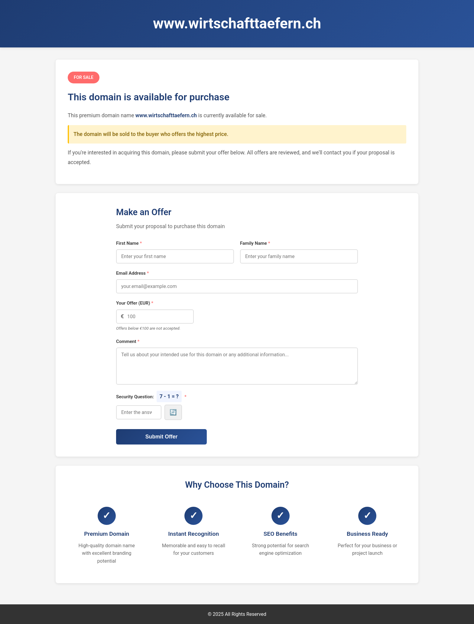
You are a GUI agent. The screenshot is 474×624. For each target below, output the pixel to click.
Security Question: (151, 396)
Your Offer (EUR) (134, 303)
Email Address (132, 273)
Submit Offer (161, 437)
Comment (127, 341)
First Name (129, 243)
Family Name (255, 243)
